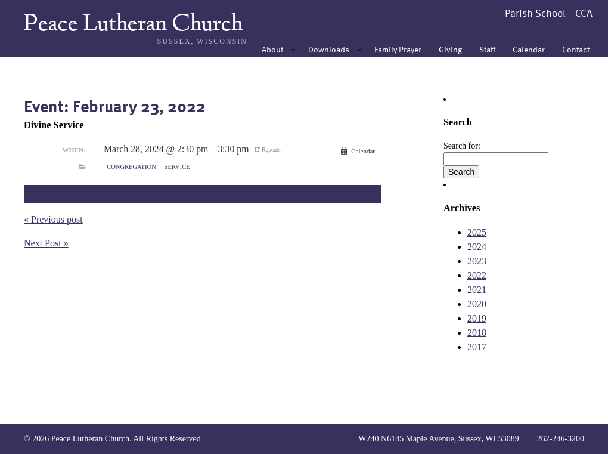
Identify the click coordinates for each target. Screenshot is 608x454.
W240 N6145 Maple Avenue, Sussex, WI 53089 (438, 438)
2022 (476, 275)
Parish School (535, 12)
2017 (476, 347)
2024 (476, 247)
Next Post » (46, 243)
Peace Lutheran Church (133, 25)
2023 (476, 261)
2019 (476, 318)
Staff (487, 49)
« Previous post (53, 219)
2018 (476, 333)
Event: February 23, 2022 (115, 105)
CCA (584, 12)
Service (177, 166)
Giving (450, 49)
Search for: (461, 145)
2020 (476, 304)
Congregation (131, 166)
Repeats (268, 149)
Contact (576, 49)
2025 (476, 232)
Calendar (529, 49)
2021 (476, 290)
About (272, 49)
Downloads (328, 49)
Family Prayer (397, 49)
